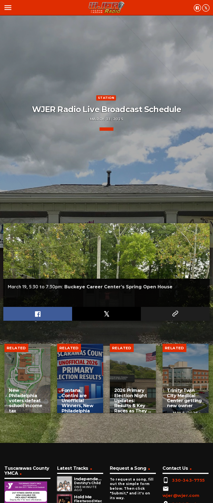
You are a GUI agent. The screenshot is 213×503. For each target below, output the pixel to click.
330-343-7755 (188, 480)
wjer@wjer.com (181, 495)
